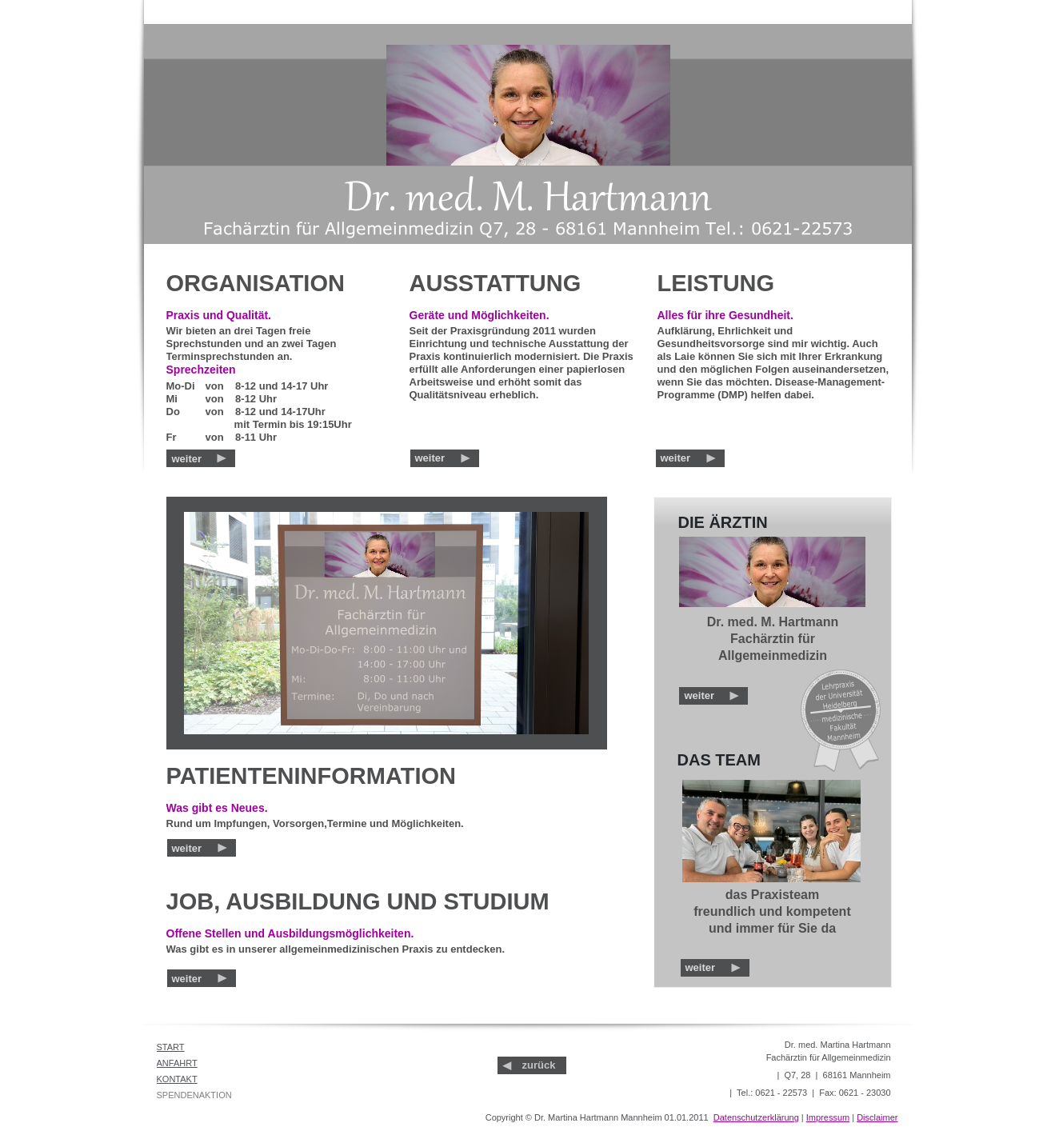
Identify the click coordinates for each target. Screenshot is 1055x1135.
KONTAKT (177, 1079)
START (171, 1047)
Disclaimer (877, 1117)
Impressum (827, 1117)
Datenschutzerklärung (756, 1117)
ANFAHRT (177, 1063)
